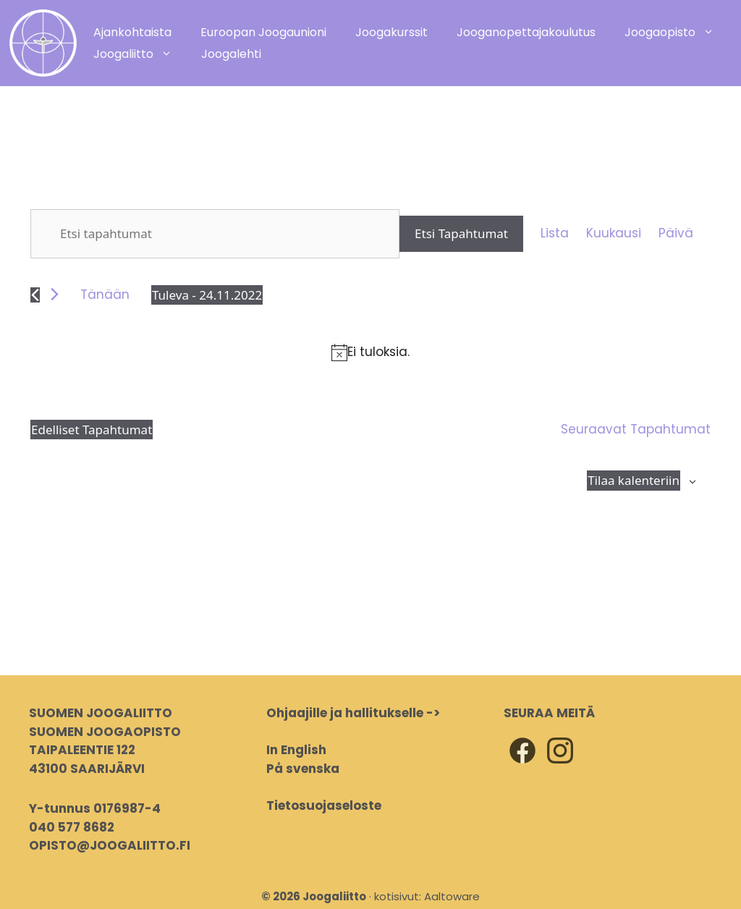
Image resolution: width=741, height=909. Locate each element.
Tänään (105, 294)
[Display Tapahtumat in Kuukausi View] (613, 233)
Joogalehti (231, 54)
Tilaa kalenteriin (633, 480)
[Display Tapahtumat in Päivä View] (676, 233)
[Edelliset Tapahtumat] (35, 295)
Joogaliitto (140, 54)
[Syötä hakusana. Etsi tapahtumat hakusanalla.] (214, 233)
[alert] (370, 352)
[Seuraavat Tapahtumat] (55, 294)
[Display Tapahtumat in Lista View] (555, 233)
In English (296, 749)
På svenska (302, 768)
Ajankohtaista (132, 32)
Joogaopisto (676, 32)
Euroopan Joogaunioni (263, 32)
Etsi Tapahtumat (461, 233)
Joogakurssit (391, 32)
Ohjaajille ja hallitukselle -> (353, 713)
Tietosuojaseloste (323, 805)
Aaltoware (452, 896)
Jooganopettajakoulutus (526, 32)
